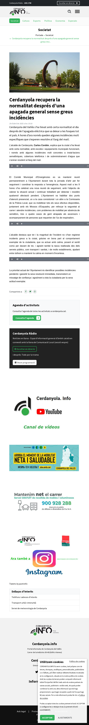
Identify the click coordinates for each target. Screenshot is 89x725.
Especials (72, 20)
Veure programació (24, 362)
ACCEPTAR (47, 717)
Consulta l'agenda (28, 318)
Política (48, 20)
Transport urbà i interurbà (24, 602)
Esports (37, 20)
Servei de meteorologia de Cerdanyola (29, 608)
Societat (15, 20)
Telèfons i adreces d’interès (24, 597)
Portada (39, 35)
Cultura (25, 20)
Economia (60, 20)
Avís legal (21, 711)
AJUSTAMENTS (65, 717)
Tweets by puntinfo (18, 583)
